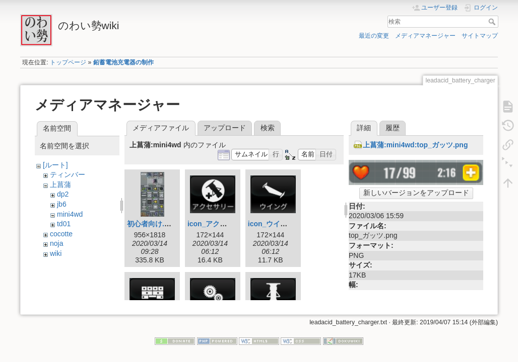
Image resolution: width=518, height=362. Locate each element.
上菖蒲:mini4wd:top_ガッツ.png (415, 145)
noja (56, 243)
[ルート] (55, 165)
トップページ (68, 62)
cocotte (61, 234)
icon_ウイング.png (278, 224)
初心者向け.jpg (151, 224)
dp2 (63, 194)
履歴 (392, 128)
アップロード (225, 128)
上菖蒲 (60, 184)
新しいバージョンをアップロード (416, 193)
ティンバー (67, 174)
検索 (493, 21)
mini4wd (70, 214)
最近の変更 (374, 35)
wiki (55, 253)
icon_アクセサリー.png (225, 224)
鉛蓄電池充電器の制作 (123, 62)
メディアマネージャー (425, 35)
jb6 (62, 204)
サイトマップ (480, 35)
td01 (64, 224)
